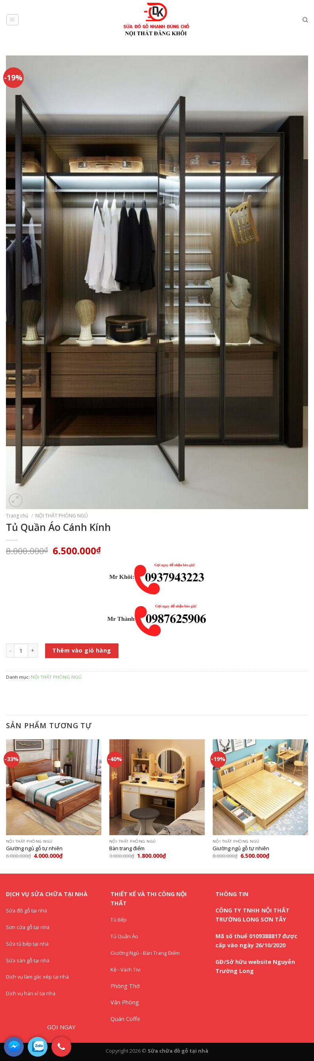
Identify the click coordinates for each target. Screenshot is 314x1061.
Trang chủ (17, 515)
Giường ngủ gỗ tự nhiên (34, 848)
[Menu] (12, 20)
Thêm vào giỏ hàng (81, 650)
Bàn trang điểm (127, 848)
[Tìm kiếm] (305, 20)
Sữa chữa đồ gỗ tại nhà (178, 1050)
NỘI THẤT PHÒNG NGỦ (61, 515)
